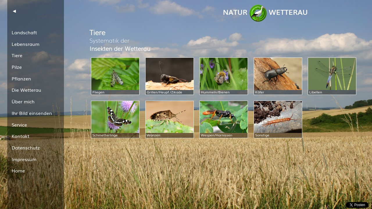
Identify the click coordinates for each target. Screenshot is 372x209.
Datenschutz (26, 147)
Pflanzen (21, 78)
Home (18, 170)
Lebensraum (26, 43)
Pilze (17, 66)
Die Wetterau (26, 89)
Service (19, 124)
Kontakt (20, 135)
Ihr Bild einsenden (32, 112)
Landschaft (24, 32)
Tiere (17, 55)
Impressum (24, 159)
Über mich (23, 101)
